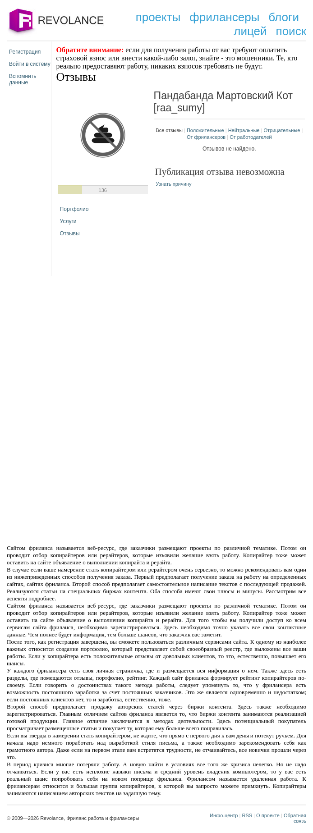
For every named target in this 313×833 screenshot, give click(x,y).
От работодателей (251, 137)
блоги (283, 17)
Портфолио (74, 209)
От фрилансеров (206, 137)
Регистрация (25, 52)
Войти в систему (30, 64)
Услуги (68, 221)
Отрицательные (281, 130)
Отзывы (70, 233)
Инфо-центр (224, 815)
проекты (158, 17)
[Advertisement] (156, 347)
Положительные (205, 130)
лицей (250, 31)
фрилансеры (224, 17)
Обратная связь (295, 818)
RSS (247, 815)
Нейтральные (244, 130)
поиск (291, 31)
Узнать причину (174, 184)
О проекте (268, 815)
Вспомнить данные (23, 77)
